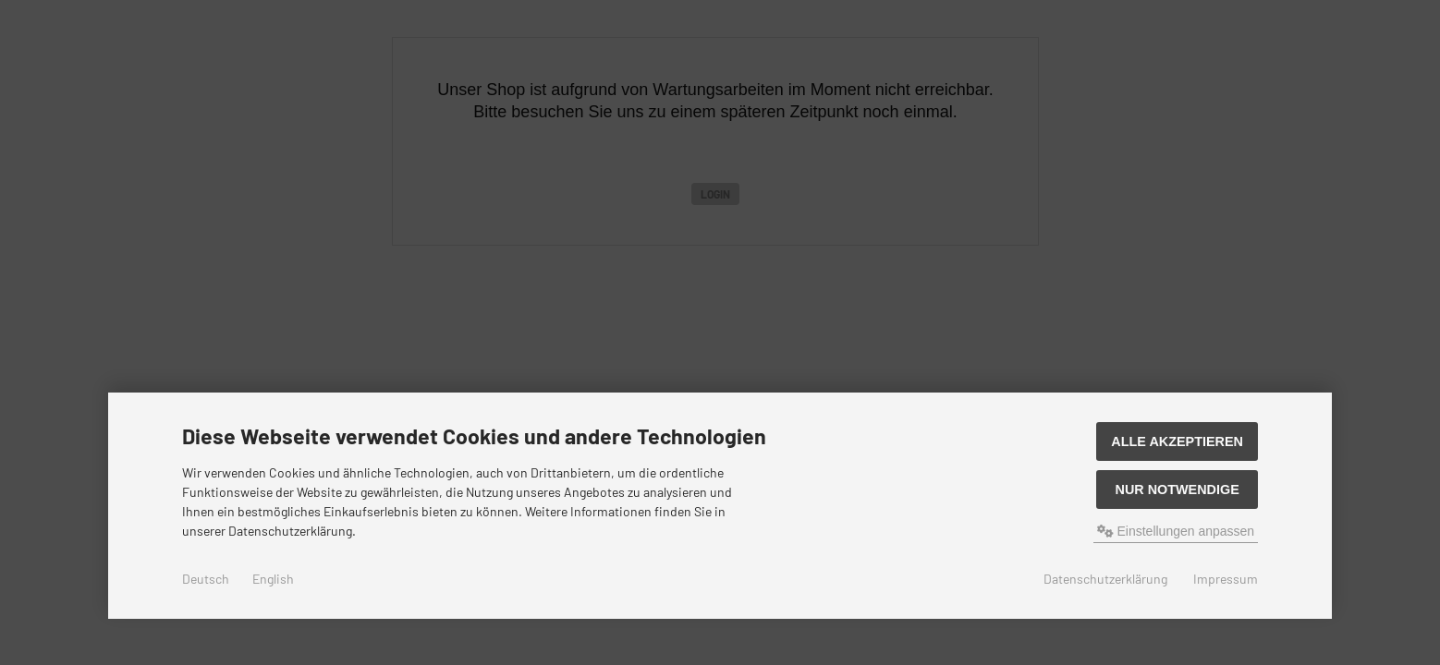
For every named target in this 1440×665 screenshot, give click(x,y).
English (273, 578)
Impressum (1225, 578)
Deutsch (205, 578)
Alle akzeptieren (1177, 441)
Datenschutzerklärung (1105, 578)
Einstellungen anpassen (1176, 531)
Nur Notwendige (1177, 489)
